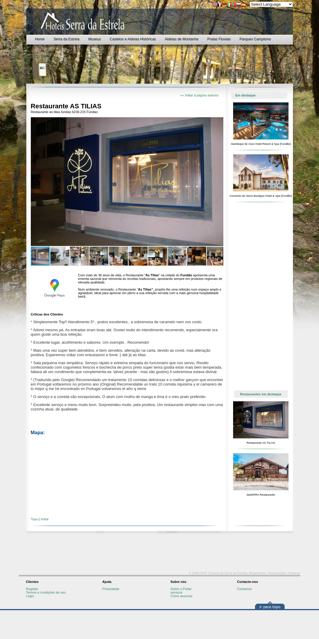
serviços (176, 592)
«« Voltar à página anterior (199, 95)
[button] (218, 122)
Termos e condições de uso (46, 592)
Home (40, 39)
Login (30, 596)
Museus (94, 39)
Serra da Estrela (66, 39)
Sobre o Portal (181, 589)
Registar (32, 589)
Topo (34, 519)
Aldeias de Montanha (181, 39)
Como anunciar (182, 596)
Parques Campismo (255, 39)
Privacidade (110, 589)
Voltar (44, 519)
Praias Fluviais (219, 39)
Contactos (244, 589)
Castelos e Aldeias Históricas (133, 39)
